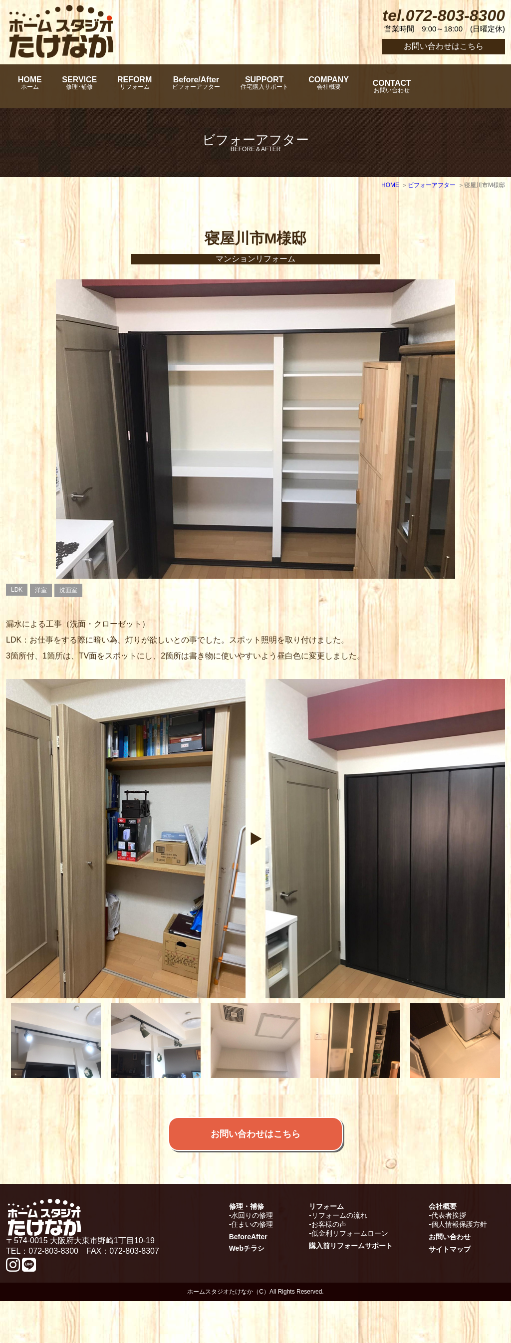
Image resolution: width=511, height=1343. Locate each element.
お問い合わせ (450, 1279)
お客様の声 (328, 1266)
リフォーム (326, 1248)
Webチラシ (246, 1290)
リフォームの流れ (339, 1257)
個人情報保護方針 (459, 1266)
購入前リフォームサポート (351, 1288)
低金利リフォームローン (349, 1275)
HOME (33, 86)
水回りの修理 (252, 1257)
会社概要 (443, 1248)
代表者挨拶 (448, 1257)
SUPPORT (310, 86)
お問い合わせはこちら (444, 46)
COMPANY (385, 86)
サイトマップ (450, 1291)
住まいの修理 (252, 1266)
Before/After (232, 86)
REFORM (159, 86)
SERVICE (93, 86)
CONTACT (456, 86)
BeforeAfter (248, 1279)
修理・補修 (246, 1248)
